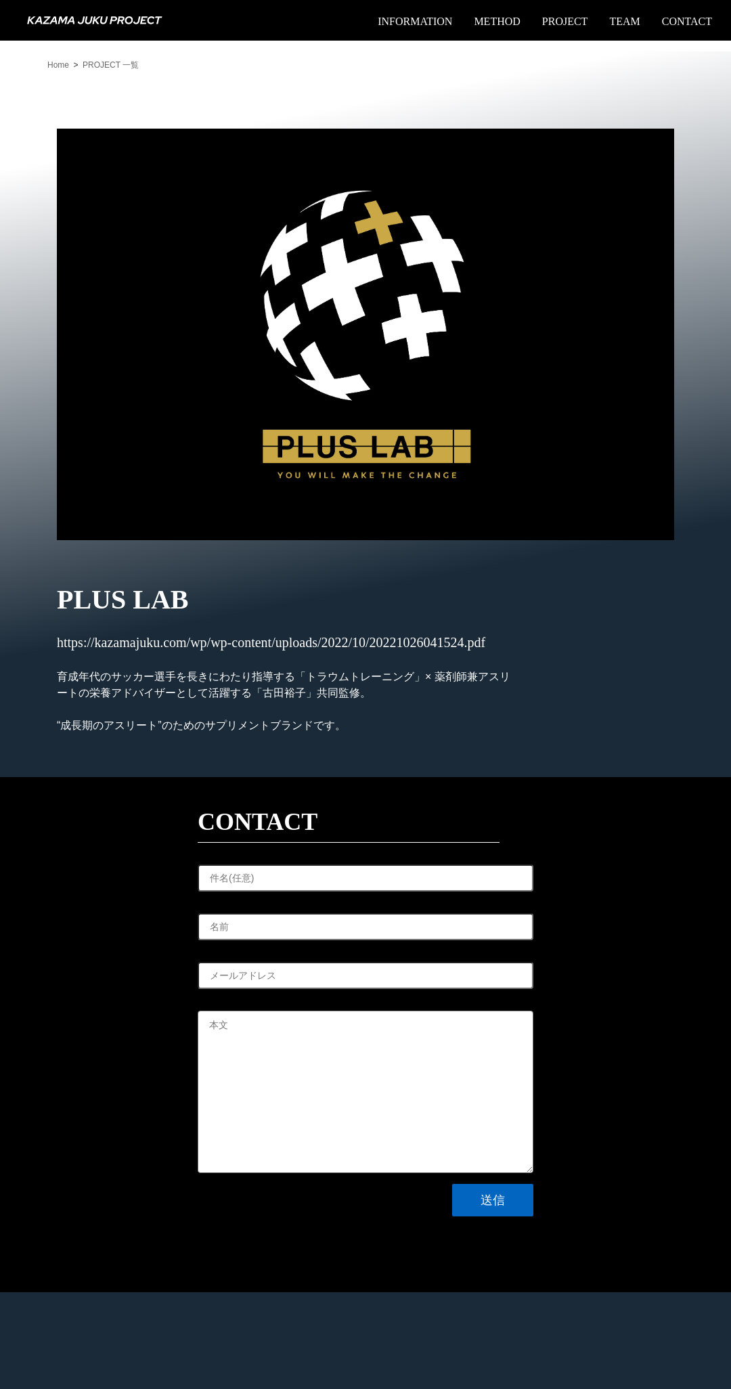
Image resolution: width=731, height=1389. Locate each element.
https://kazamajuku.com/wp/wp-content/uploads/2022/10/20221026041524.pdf (271, 642)
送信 (493, 1200)
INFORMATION (415, 21)
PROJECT (565, 21)
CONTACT (687, 21)
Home (58, 65)
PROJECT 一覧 (111, 65)
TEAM (624, 21)
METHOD (497, 21)
